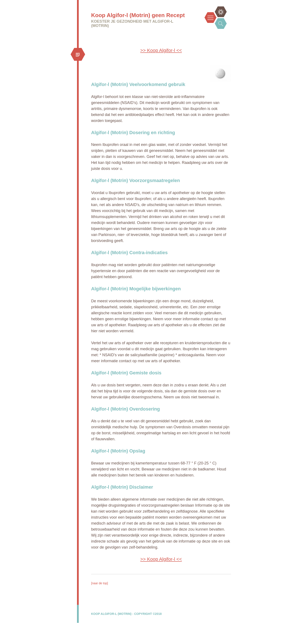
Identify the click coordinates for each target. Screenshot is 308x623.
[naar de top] (99, 583)
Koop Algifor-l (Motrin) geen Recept (138, 15)
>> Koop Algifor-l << (161, 50)
